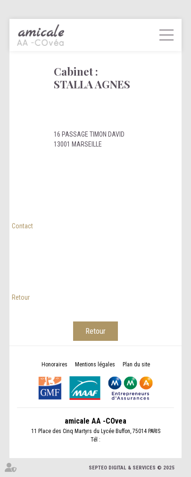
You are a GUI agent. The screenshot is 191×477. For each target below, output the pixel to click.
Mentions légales (95, 364)
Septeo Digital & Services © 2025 (131, 468)
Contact (22, 226)
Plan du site (136, 364)
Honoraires (54, 364)
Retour (21, 297)
